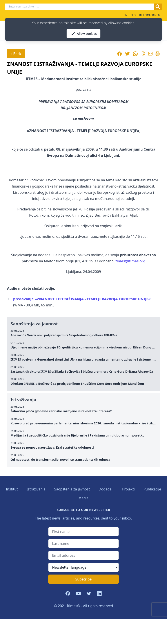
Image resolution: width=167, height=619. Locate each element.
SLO (133, 15)
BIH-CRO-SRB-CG (149, 15)
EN (125, 15)
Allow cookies (83, 33)
